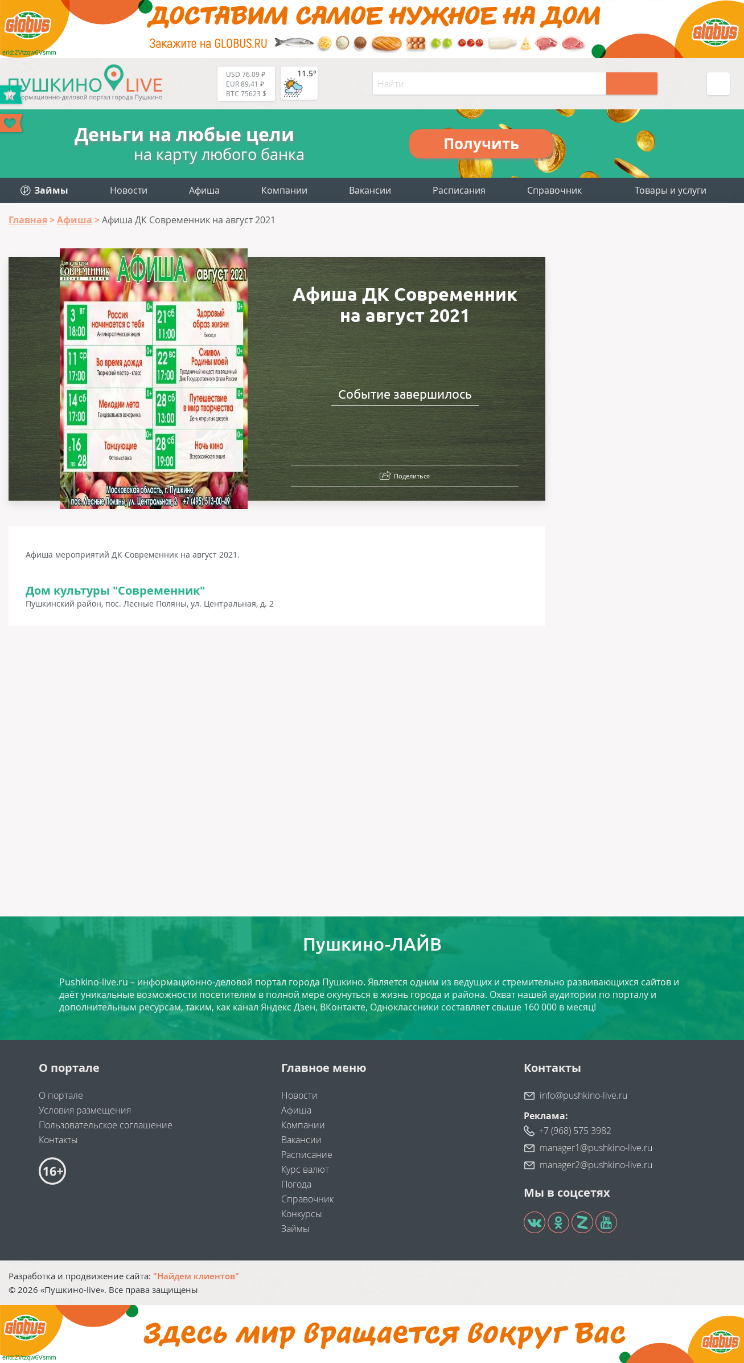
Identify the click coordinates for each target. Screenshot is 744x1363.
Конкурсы (301, 1214)
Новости (128, 190)
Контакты (58, 1139)
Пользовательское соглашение (105, 1125)
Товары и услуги (670, 190)
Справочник (554, 190)
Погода (296, 1184)
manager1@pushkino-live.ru (596, 1147)
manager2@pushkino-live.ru (596, 1165)
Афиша (204, 190)
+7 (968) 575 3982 (575, 1130)
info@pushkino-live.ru (583, 1095)
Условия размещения (85, 1110)
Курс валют (305, 1169)
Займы (295, 1228)
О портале (61, 1095)
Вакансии (370, 190)
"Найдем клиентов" (196, 1276)
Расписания (459, 190)
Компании (284, 190)
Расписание (306, 1154)
